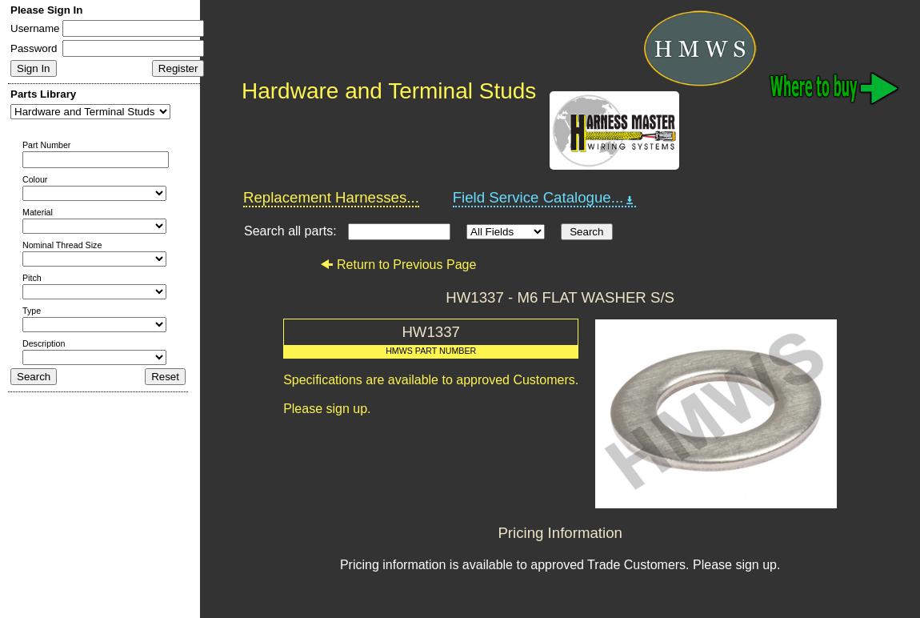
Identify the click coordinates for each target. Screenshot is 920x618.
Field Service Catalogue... (545, 198)
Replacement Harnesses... (331, 197)
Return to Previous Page (398, 264)
